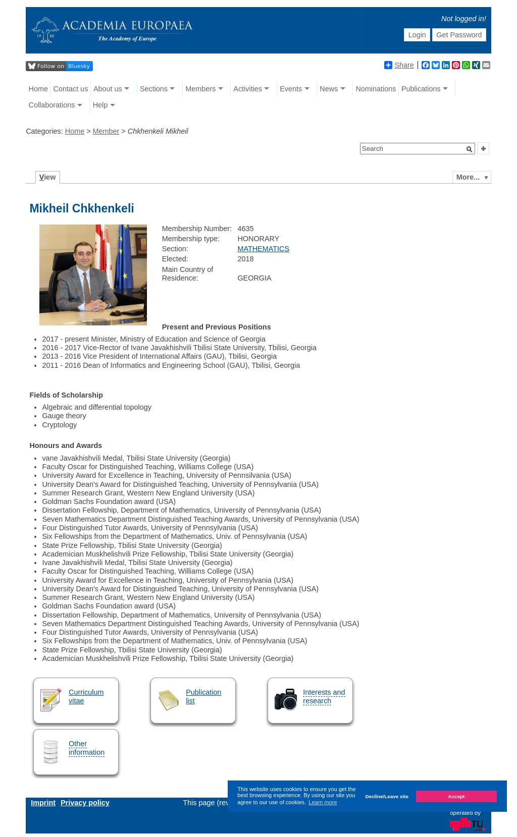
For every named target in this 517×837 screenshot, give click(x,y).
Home (38, 89)
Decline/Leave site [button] (386, 796)
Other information (87, 748)
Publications (421, 89)
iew (47, 177)
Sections (154, 89)
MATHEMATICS (263, 249)
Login (417, 35)
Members (200, 89)
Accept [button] (456, 796)
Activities (247, 89)
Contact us (71, 89)
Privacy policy (85, 803)
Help (100, 105)
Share (398, 65)
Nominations (375, 89)
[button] (470, 149)
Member (106, 131)
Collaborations (52, 105)
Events (291, 89)
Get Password (459, 35)
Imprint (43, 803)
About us (107, 89)
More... (468, 177)
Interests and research (324, 696)
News (329, 89)
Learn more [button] (322, 802)
